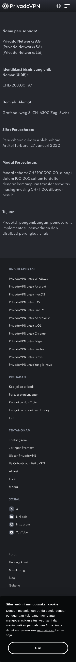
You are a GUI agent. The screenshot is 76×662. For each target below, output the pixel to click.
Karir (12, 479)
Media (13, 487)
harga (13, 554)
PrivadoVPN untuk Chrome (27, 333)
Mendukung (17, 570)
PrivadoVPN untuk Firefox (27, 349)
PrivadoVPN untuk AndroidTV (29, 318)
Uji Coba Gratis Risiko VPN (27, 463)
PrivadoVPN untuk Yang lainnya (30, 364)
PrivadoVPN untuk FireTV (26, 310)
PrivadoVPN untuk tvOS (25, 325)
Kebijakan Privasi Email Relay (29, 410)
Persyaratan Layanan (23, 394)
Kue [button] (11, 418)
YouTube (22, 532)
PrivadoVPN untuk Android (27, 286)
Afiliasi (13, 471)
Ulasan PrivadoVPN (22, 455)
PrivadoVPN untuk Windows (28, 279)
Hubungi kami (18, 562)
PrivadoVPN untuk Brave (26, 357)
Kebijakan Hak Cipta (23, 402)
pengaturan (46, 630)
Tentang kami (18, 440)
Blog (12, 578)
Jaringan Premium (21, 447)
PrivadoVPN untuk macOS (27, 294)
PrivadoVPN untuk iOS (24, 302)
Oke (38, 648)
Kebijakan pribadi (21, 386)
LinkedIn (22, 516)
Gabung (14, 585)
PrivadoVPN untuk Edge (25, 341)
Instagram (23, 524)
